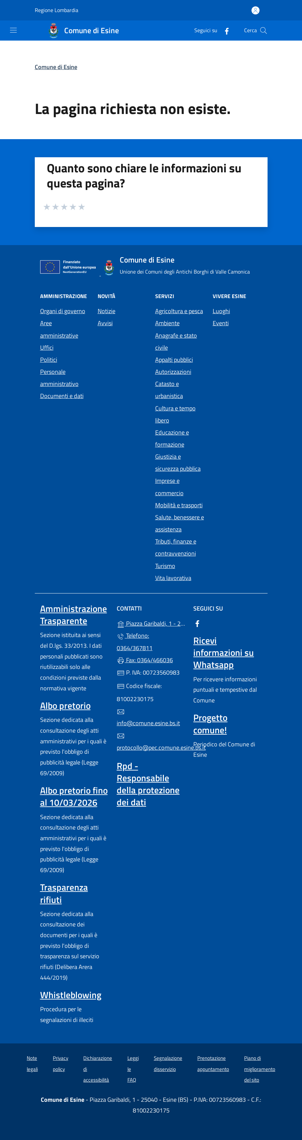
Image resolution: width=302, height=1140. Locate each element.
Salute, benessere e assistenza (179, 523)
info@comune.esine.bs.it (148, 718)
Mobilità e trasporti (179, 505)
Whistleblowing (70, 995)
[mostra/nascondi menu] (13, 30)
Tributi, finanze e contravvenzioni (175, 547)
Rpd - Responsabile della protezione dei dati (148, 784)
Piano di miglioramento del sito (259, 1069)
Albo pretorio (65, 705)
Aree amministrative (59, 329)
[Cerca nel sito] (264, 30)
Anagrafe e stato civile (176, 341)
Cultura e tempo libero (175, 414)
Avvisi (105, 323)
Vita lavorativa (173, 577)
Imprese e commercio (169, 486)
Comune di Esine (56, 66)
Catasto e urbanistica (169, 389)
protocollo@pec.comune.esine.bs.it (151, 742)
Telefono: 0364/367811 (135, 641)
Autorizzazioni (173, 371)
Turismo (165, 565)
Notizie (106, 311)
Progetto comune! (210, 723)
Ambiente (167, 323)
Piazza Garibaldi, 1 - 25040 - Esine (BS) (151, 623)
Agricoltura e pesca (179, 311)
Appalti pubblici (174, 359)
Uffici (47, 347)
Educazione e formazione (172, 438)
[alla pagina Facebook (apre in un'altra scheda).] (224, 30)
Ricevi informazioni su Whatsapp (223, 652)
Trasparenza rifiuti (64, 893)
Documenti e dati (62, 395)
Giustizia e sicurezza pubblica (178, 462)
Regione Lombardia (56, 10)
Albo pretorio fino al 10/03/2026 (74, 796)
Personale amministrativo (59, 377)
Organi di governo (62, 311)
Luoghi (221, 311)
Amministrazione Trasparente (73, 615)
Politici (48, 359)
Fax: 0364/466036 (145, 660)
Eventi (221, 323)
